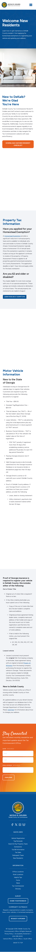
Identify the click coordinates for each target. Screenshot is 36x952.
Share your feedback (18, 901)
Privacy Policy (9, 934)
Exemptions (18, 847)
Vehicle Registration (18, 838)
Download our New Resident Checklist (18, 144)
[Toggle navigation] (31, 4)
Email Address (11, 766)
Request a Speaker (18, 919)
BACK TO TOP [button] (18, 943)
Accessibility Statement (22, 934)
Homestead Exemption (12, 236)
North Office (18, 939)
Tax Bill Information (18, 850)
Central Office (7, 939)
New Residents (18, 858)
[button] (12, 824)
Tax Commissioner (18, 886)
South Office (28, 939)
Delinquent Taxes (18, 855)
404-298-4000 (17, 936)
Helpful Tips (18, 877)
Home (4, 85)
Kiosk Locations (18, 875)
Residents (10, 85)
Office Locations (18, 872)
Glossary (18, 889)
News (18, 883)
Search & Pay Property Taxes (18, 844)
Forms (18, 880)
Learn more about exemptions (14, 296)
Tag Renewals (18, 841)
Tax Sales (18, 852)
